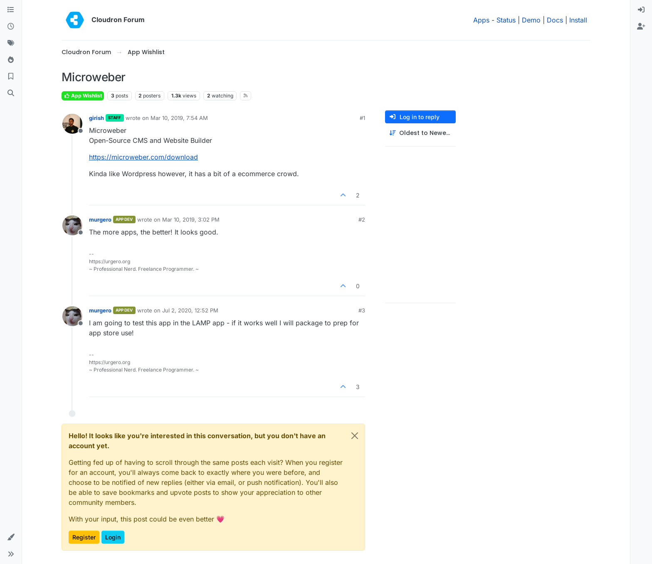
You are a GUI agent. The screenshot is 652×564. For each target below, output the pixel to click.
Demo (531, 20)
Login (113, 537)
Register (84, 537)
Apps (481, 20)
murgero (100, 219)
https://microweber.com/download (143, 157)
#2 (361, 219)
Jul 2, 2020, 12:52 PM (190, 310)
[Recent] (10, 26)
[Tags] (10, 43)
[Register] (641, 26)
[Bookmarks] (10, 76)
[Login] (641, 10)
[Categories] (10, 10)
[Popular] (10, 60)
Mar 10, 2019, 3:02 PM (191, 219)
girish (96, 118)
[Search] (10, 93)
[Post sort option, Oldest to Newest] (420, 133)
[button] (10, 537)
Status (506, 20)
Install (578, 20)
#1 (362, 118)
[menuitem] (641, 10)
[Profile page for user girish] (72, 124)
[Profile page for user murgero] (72, 225)
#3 (361, 310)
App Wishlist (83, 95)
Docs (555, 20)
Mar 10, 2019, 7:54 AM (179, 118)
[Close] (355, 435)
